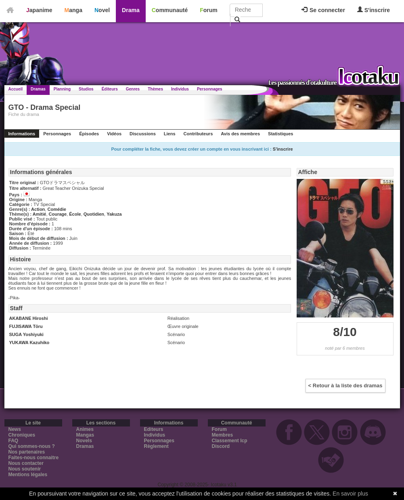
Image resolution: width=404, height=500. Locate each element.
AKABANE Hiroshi (28, 318)
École (75, 214)
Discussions (143, 133)
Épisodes (89, 133)
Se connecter (323, 10)
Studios (86, 89)
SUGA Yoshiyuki (26, 334)
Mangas (85, 435)
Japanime (39, 10)
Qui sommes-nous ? (31, 446)
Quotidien (94, 214)
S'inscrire (373, 9)
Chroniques (22, 435)
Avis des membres (240, 133)
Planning (62, 89)
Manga (73, 10)
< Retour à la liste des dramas (345, 385)
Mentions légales (28, 474)
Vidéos (114, 133)
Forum (209, 10)
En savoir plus (350, 493)
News (14, 429)
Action (38, 209)
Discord (221, 446)
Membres (222, 435)
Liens (170, 133)
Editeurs (153, 429)
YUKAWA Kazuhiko (29, 342)
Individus (180, 89)
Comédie (56, 209)
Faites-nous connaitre (33, 457)
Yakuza (114, 214)
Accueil (15, 89)
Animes (85, 429)
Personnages (209, 89)
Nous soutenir (24, 469)
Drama (131, 10)
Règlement (156, 446)
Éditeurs (110, 89)
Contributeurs (198, 133)
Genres (133, 89)
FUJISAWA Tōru (26, 326)
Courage (58, 214)
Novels (84, 440)
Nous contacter (26, 463)
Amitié (39, 214)
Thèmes (155, 89)
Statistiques (280, 133)
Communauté (170, 10)
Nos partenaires (26, 452)
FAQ (13, 440)
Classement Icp (229, 440)
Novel (102, 10)
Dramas (38, 89)
